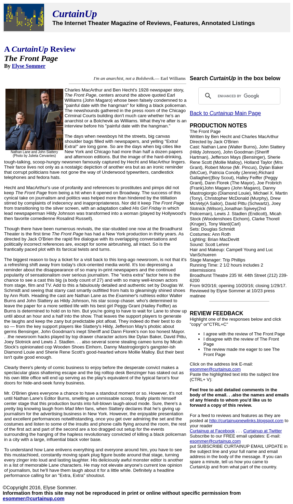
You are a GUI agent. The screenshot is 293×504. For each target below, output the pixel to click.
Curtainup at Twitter (262, 430)
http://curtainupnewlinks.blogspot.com (246, 420)
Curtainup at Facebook (212, 430)
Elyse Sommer (28, 66)
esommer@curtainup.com (215, 369)
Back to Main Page (225, 113)
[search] (238, 96)
